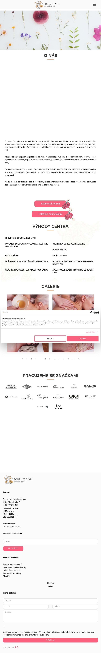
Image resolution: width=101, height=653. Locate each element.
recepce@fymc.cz (10, 508)
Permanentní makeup (12, 573)
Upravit (50, 338)
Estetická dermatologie (51, 214)
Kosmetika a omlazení (12, 564)
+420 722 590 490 (10, 505)
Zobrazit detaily (90, 332)
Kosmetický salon (50, 203)
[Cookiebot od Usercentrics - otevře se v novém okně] (87, 312)
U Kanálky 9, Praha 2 (11, 502)
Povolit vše (83, 338)
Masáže (6, 576)
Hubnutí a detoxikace (12, 570)
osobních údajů (32, 632)
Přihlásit (13, 548)
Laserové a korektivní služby (14, 567)
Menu (93, 2)
